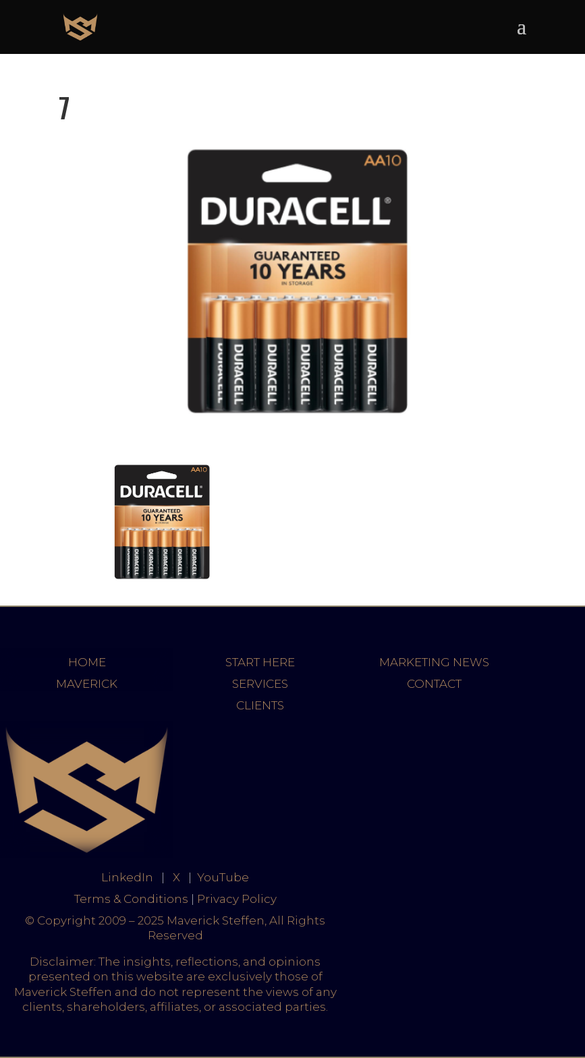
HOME (87, 662)
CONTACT (434, 683)
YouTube (223, 877)
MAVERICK (86, 683)
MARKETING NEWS (434, 662)
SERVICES (260, 683)
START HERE (260, 662)
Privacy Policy (237, 899)
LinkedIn (127, 877)
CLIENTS (260, 705)
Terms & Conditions (131, 899)
